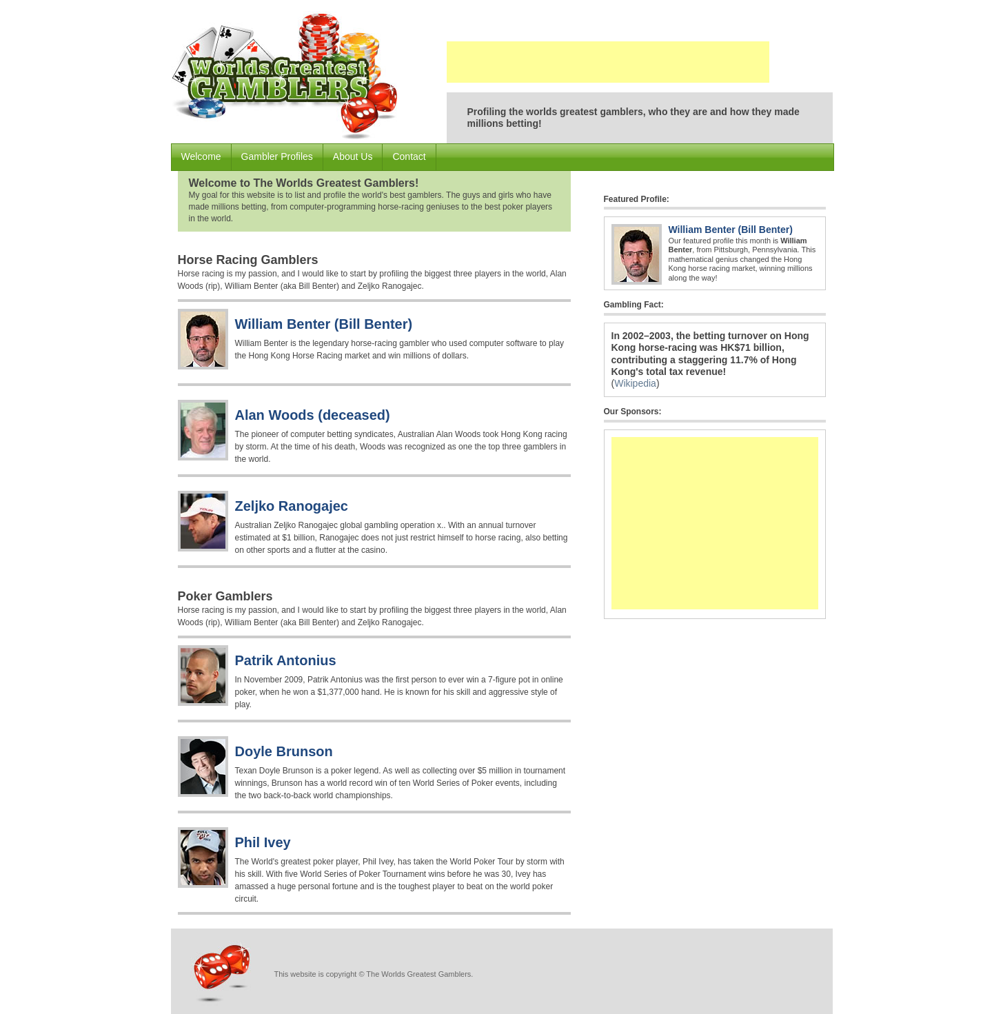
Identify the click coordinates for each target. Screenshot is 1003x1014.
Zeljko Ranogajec (292, 506)
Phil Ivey (263, 842)
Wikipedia (635, 383)
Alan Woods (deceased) (312, 415)
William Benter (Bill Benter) (324, 324)
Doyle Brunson (284, 751)
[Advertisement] (608, 62)
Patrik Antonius (285, 660)
